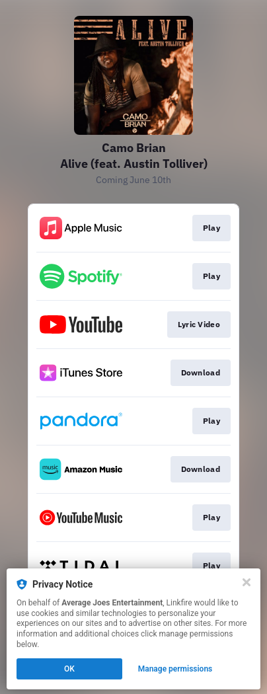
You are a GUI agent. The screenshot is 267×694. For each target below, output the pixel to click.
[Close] (246, 582)
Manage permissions (175, 669)
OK (69, 669)
